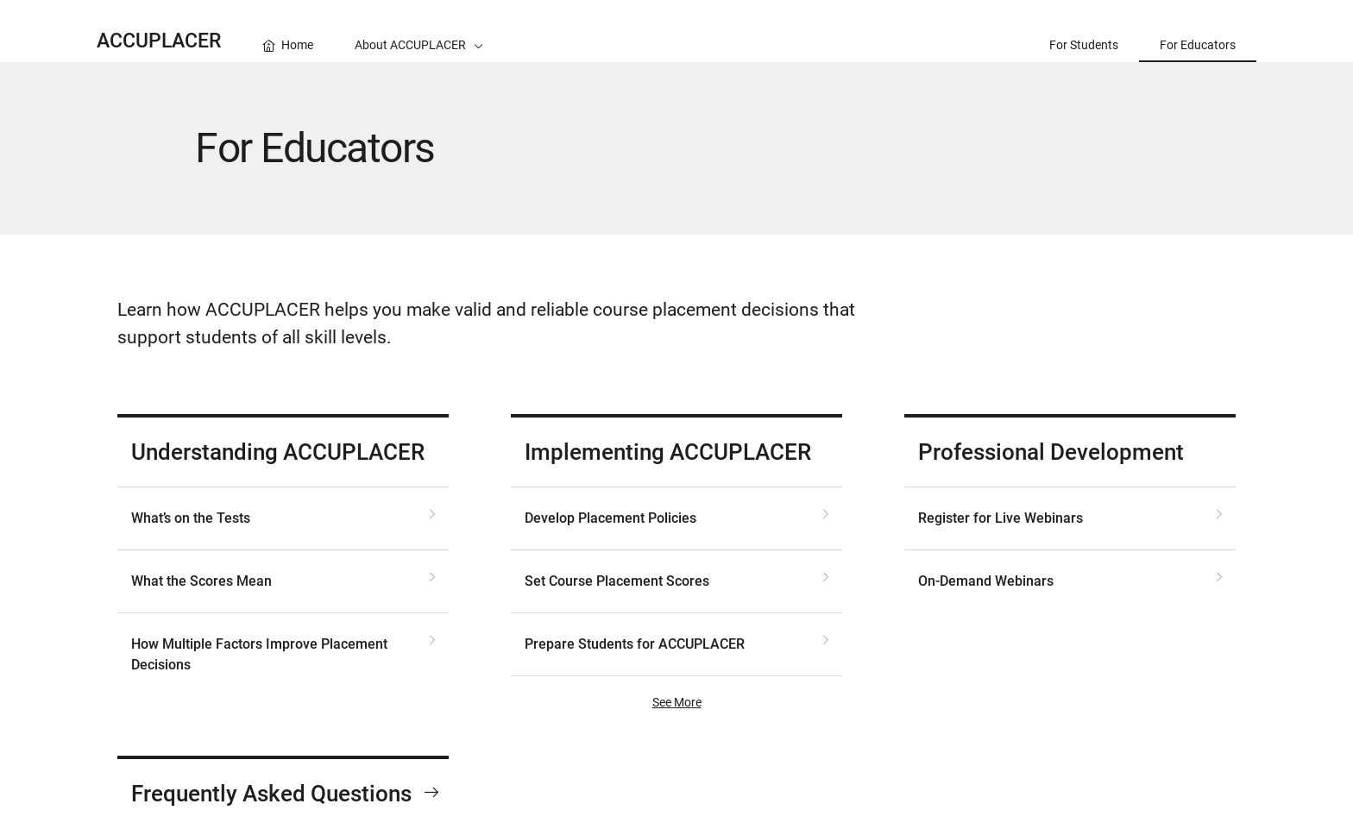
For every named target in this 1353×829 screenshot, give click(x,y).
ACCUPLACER (159, 41)
